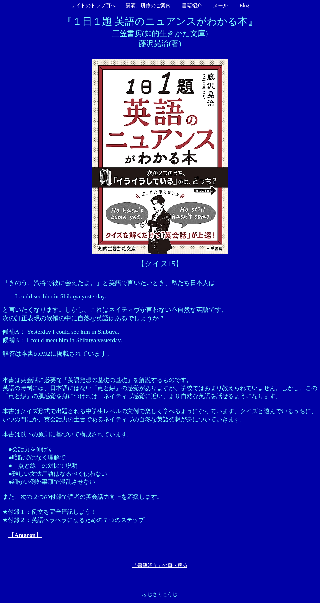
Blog (244, 5)
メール (220, 5)
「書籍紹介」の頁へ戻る (160, 565)
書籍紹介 (192, 5)
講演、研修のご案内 (148, 5)
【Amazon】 (25, 535)
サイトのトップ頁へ (93, 5)
